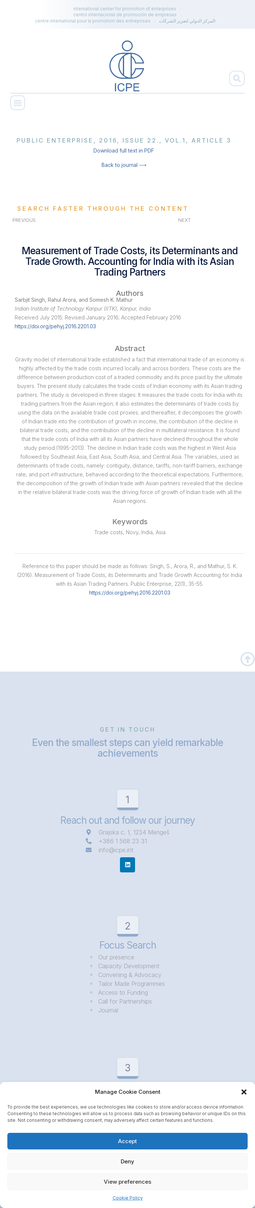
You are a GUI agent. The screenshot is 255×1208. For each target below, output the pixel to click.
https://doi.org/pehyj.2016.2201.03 (55, 326)
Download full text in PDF (123, 150)
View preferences (127, 1181)
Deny (127, 1161)
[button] (244, 1092)
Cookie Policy (128, 1198)
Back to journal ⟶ (124, 165)
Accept (127, 1141)
